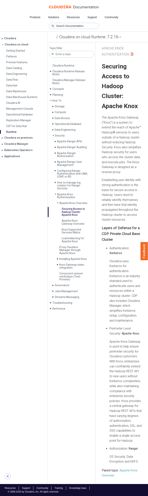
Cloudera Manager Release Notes (68, 82)
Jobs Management (66, 291)
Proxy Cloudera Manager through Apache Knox (70, 250)
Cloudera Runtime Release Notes (68, 73)
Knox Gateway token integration (71, 266)
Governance (62, 285)
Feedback (144, 251)
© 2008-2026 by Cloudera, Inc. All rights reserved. (33, 491)
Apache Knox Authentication (66, 196)
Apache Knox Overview (73, 203)
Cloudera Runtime (63, 65)
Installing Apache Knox (73, 258)
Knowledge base (77, 488)
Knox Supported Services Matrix (71, 231)
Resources (73, 17)
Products (35, 17)
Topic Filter (55, 48)
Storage (60, 106)
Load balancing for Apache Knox (73, 240)
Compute (60, 112)
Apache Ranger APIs (69, 141)
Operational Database (68, 123)
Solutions (53, 17)
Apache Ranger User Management (69, 163)
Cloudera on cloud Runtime (82, 37)
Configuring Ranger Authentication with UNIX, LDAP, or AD (72, 173)
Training (59, 488)
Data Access (62, 118)
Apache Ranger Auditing (72, 147)
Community (111, 17)
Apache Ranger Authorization (66, 155)
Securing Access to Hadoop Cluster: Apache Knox (73, 211)
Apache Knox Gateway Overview (73, 222)
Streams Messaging (67, 297)
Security (60, 135)
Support (92, 17)
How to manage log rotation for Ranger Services (69, 185)
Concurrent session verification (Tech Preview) (71, 276)
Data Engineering (65, 129)
